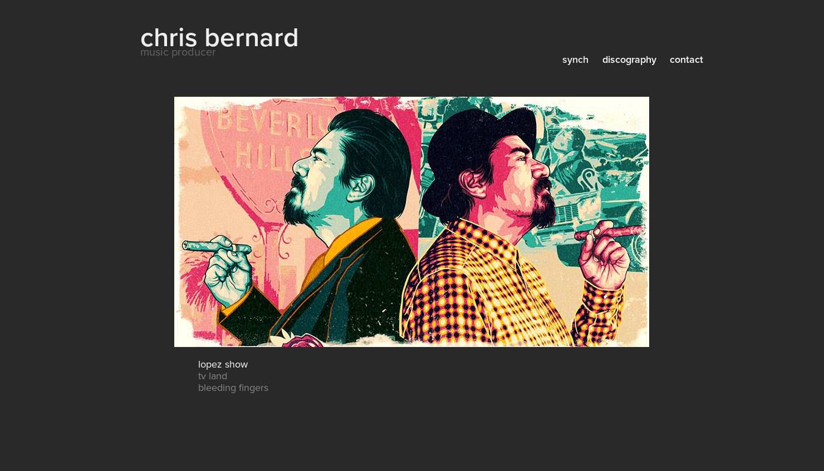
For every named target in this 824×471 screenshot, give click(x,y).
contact (686, 59)
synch (575, 59)
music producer (178, 51)
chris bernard (219, 36)
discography (629, 59)
